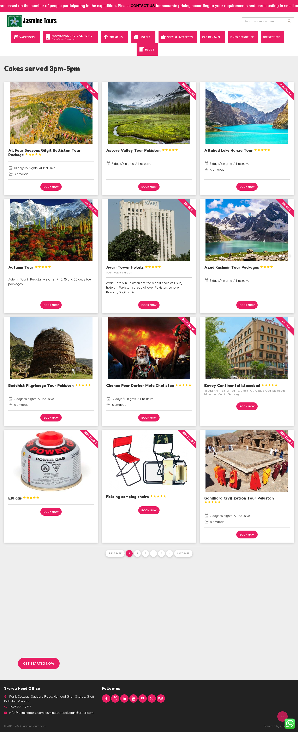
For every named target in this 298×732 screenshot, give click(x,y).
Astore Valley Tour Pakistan (142, 150)
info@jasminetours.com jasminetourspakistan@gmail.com (51, 713)
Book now (51, 186)
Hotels (145, 37)
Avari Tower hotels (133, 267)
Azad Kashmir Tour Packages (238, 267)
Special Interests (180, 37)
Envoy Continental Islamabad (241, 385)
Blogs (149, 49)
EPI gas (23, 498)
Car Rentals (211, 37)
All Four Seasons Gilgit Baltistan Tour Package (44, 152)
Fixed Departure (242, 37)
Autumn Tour (29, 267)
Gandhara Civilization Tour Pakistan (239, 500)
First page (115, 553)
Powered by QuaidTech (279, 726)
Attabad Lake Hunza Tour (237, 150)
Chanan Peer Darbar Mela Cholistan (149, 385)
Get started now (38, 663)
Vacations (27, 37)
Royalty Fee (271, 37)
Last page (183, 553)
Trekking (116, 37)
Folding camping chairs (136, 496)
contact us (148, 6)
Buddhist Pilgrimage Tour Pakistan (49, 385)
